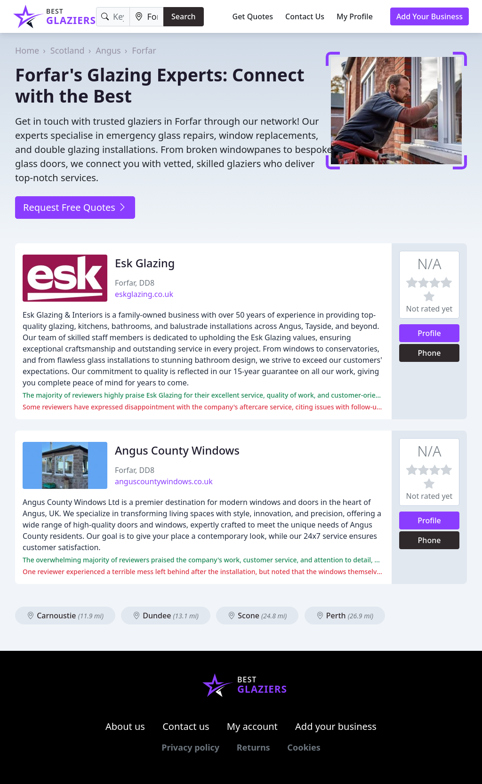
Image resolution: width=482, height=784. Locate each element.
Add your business (336, 726)
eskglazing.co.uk (144, 294)
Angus (108, 50)
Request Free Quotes (75, 207)
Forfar (144, 50)
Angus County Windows (177, 450)
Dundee (166, 615)
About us (125, 726)
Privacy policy (190, 747)
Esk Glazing (145, 263)
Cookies (303, 747)
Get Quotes (253, 16)
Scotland (67, 50)
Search (183, 16)
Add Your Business (429, 16)
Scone (257, 615)
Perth (345, 615)
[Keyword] (113, 16)
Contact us (185, 726)
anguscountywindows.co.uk (164, 481)
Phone (429, 353)
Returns (253, 747)
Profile (429, 333)
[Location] (146, 16)
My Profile (355, 16)
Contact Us (304, 16)
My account (252, 726)
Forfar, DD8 (134, 283)
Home (27, 50)
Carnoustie (65, 615)
